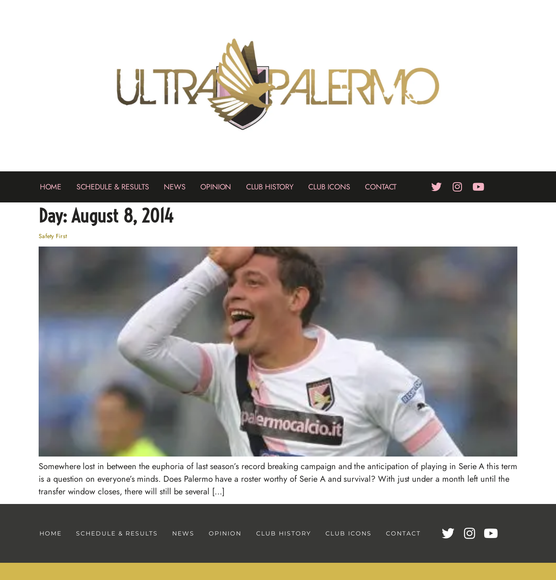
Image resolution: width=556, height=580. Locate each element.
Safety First (53, 236)
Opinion (215, 186)
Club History (270, 186)
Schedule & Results (112, 186)
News (175, 186)
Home (51, 186)
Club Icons (329, 186)
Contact (381, 186)
